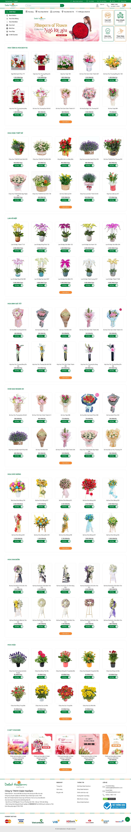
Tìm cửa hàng (101, 1)
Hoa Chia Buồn (14, 559)
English (16, 1)
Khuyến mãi (60, 792)
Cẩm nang (59, 789)
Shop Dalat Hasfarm (82, 789)
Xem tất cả (65, 122)
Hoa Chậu (12, 645)
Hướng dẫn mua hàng (83, 795)
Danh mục (11, 12)
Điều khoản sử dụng (82, 799)
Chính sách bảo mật (82, 792)
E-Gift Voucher (14, 730)
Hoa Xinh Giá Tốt (15, 304)
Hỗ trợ (112, 1)
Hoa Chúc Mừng (14, 474)
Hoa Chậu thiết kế (15, 133)
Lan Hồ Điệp (12, 218)
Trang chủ (59, 786)
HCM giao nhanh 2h (16, 389)
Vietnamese (8, 1)
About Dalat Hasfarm (77, 1)
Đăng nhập (122, 1)
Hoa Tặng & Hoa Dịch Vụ (17, 48)
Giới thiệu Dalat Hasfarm (84, 786)
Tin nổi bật (90, 1)
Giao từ (102, 4)
